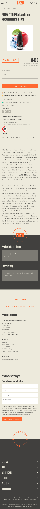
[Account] (34, 3)
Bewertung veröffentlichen (12, 419)
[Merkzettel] (31, 2)
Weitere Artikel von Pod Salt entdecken (20, 306)
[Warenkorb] (37, 3)
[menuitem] (2, 2)
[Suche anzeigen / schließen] (6, 2)
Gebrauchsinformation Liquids (10, 359)
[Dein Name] (20, 386)
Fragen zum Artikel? (20, 299)
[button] (2, 2)
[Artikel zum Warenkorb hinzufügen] (20, 86)
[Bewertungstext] (20, 401)
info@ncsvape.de (11, 332)
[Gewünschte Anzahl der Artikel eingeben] (19, 80)
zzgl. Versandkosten (33, 63)
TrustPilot (33, 95)
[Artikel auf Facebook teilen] (3, 111)
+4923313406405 (12, 335)
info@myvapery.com (12, 351)
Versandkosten (16, 499)
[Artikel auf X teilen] (9, 111)
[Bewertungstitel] (20, 395)
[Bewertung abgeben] (20, 390)
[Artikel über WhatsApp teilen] (6, 111)
